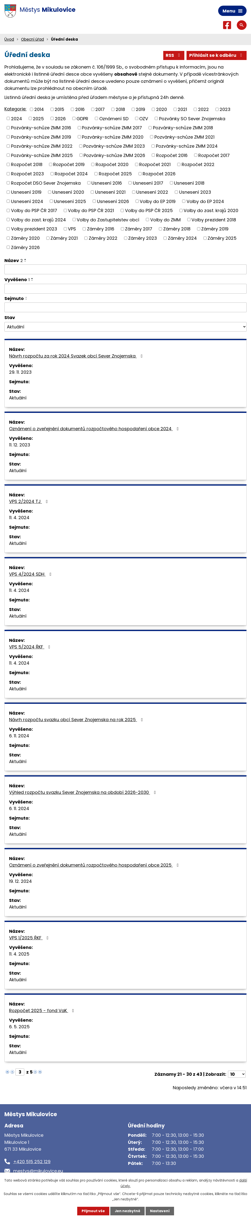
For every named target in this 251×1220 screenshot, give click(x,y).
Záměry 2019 (214, 229)
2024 (16, 119)
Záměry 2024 (182, 238)
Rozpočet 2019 (69, 165)
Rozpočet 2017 (214, 155)
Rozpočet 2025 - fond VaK (42, 1010)
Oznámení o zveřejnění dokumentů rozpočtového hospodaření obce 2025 (95, 865)
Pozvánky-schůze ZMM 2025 (42, 155)
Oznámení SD (113, 119)
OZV (143, 119)
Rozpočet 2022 (198, 165)
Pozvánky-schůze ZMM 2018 (183, 128)
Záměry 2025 (222, 238)
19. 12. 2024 (20, 881)
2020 (161, 109)
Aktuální (17, 398)
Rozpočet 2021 (155, 165)
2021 (182, 109)
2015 (59, 109)
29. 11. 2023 (20, 372)
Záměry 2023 (142, 238)
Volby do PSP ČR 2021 (91, 210)
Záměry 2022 (103, 238)
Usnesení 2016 (106, 183)
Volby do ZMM (165, 220)
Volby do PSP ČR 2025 (149, 210)
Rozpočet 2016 (172, 155)
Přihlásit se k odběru (216, 55)
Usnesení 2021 (110, 192)
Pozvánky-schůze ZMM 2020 (112, 137)
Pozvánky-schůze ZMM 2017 (112, 128)
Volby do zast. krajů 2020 (211, 210)
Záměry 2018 (176, 229)
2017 (100, 109)
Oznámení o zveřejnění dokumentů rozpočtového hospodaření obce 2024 (95, 429)
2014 (39, 109)
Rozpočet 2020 (112, 165)
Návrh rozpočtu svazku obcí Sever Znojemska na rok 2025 (77, 720)
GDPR (82, 119)
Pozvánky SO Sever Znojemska (192, 119)
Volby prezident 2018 (213, 220)
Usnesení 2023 (195, 192)
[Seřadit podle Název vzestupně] (25, 260)
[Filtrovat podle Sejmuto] (125, 307)
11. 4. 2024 (19, 517)
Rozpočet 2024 (71, 174)
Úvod (9, 39)
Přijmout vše (93, 1210)
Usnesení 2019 (26, 192)
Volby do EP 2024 (205, 201)
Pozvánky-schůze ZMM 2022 (42, 146)
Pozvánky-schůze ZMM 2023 (114, 146)
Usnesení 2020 (68, 192)
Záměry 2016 (100, 229)
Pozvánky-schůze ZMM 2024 (187, 146)
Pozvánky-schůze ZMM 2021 (184, 137)
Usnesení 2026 (113, 201)
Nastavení (160, 1210)
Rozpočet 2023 (27, 174)
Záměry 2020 (25, 238)
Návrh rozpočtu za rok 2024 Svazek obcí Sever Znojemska (77, 356)
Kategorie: (15, 109)
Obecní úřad (32, 39)
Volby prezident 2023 (34, 229)
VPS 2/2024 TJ (29, 501)
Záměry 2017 (138, 229)
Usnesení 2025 (70, 201)
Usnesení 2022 (152, 192)
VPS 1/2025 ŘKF (29, 938)
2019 (140, 109)
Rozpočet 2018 (26, 165)
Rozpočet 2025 (115, 174)
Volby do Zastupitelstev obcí (108, 220)
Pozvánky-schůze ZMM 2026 (114, 155)
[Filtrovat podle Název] (125, 270)
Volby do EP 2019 (158, 201)
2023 (225, 109)
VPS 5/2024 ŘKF (30, 647)
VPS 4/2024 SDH (31, 574)
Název (13, 261)
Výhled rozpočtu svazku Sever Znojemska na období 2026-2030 (83, 792)
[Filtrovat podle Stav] (125, 327)
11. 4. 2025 (19, 954)
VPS (72, 229)
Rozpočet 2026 (159, 174)
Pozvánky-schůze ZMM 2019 (41, 137)
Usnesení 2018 (189, 183)
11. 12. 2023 (19, 445)
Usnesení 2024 (27, 201)
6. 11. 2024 (19, 736)
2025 (38, 119)
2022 (203, 109)
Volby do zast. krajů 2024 (38, 220)
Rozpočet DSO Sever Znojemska (46, 183)
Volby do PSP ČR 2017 (34, 210)
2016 (80, 109)
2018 (120, 109)
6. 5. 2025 (19, 1027)
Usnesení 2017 (148, 183)
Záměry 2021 (64, 238)
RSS (174, 55)
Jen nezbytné (127, 1210)
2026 (60, 119)
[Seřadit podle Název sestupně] (25, 262)
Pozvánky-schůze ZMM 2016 (41, 128)
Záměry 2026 (25, 247)
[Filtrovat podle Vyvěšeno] (125, 289)
